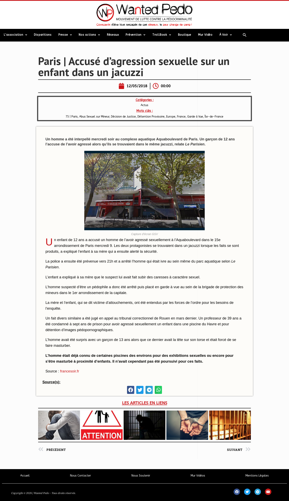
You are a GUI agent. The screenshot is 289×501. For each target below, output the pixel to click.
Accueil (25, 475)
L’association (15, 34)
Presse (65, 34)
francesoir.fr (69, 371)
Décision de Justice (123, 116)
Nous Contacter (80, 475)
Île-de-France (214, 116)
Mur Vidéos (198, 475)
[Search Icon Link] (245, 35)
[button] (130, 390)
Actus (144, 105)
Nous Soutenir (140, 475)
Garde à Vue (195, 116)
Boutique (184, 35)
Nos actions (89, 34)
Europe (170, 116)
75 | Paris (72, 116)
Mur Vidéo (205, 35)
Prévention (136, 34)
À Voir (225, 34)
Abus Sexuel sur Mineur (94, 116)
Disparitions (43, 35)
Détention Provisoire (151, 116)
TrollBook (161, 34)
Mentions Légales (257, 475)
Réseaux (113, 35)
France (181, 116)
